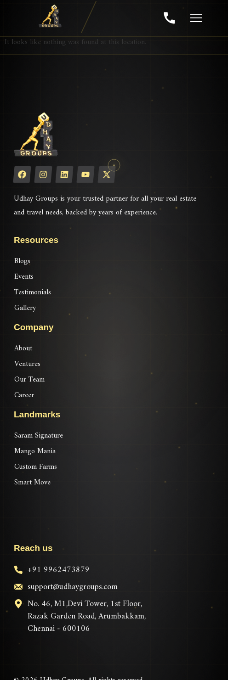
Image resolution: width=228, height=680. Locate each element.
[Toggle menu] (194, 18)
